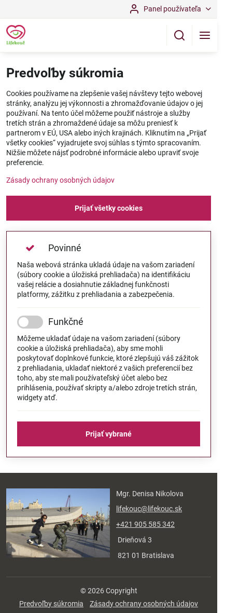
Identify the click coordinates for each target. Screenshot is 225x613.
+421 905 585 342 (145, 524)
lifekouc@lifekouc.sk (149, 509)
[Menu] (204, 35)
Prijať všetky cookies (109, 208)
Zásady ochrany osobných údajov (60, 180)
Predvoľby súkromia (51, 604)
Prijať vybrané (109, 434)
